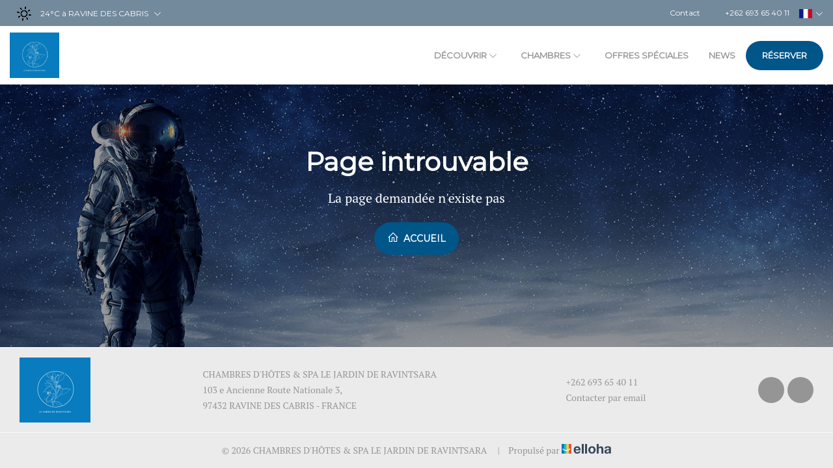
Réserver (784, 55)
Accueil (416, 237)
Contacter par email (598, 397)
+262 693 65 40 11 (594, 382)
